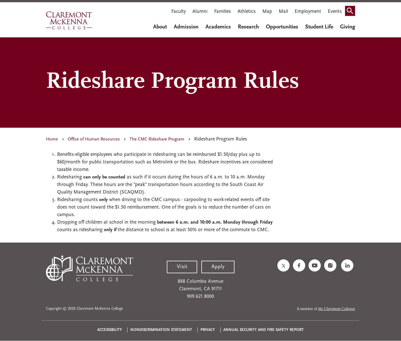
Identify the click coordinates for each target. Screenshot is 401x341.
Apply (217, 267)
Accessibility (109, 330)
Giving (347, 27)
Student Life (319, 27)
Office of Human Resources (94, 139)
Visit (182, 267)
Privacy (207, 330)
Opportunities (282, 27)
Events (335, 11)
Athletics (247, 11)
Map (267, 11)
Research (248, 27)
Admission (186, 27)
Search (351, 12)
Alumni (199, 11)
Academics (218, 27)
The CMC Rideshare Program (156, 139)
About (160, 27)
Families (222, 11)
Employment (308, 11)
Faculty (178, 11)
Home (52, 139)
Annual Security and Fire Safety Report (263, 330)
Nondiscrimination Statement (161, 330)
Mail (283, 11)
